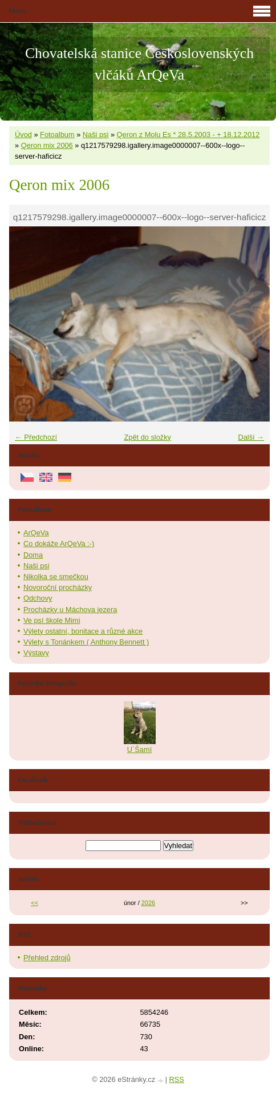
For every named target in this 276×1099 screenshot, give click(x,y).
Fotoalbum (57, 134)
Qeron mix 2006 (47, 145)
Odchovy (37, 598)
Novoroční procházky (57, 587)
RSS (176, 1079)
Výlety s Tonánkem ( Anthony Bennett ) (86, 642)
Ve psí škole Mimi (51, 620)
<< (34, 902)
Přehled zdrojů (47, 957)
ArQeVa (36, 532)
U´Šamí (139, 749)
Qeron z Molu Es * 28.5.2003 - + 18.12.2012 (188, 134)
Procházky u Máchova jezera (70, 609)
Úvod (23, 134)
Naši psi (96, 134)
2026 (148, 902)
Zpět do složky (147, 437)
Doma (33, 555)
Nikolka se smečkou (55, 576)
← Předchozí (36, 437)
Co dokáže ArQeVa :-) (58, 543)
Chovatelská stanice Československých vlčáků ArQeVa (139, 64)
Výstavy (36, 652)
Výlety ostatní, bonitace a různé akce (83, 631)
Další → (251, 437)
